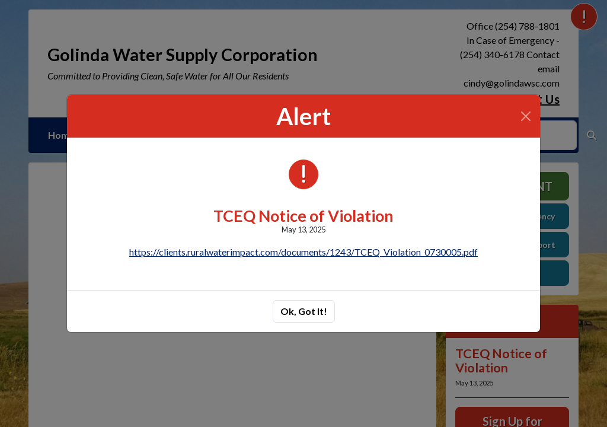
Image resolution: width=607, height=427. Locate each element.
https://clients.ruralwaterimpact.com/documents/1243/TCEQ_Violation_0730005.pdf (303, 251)
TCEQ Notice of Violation (303, 215)
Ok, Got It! (303, 311)
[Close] (525, 116)
